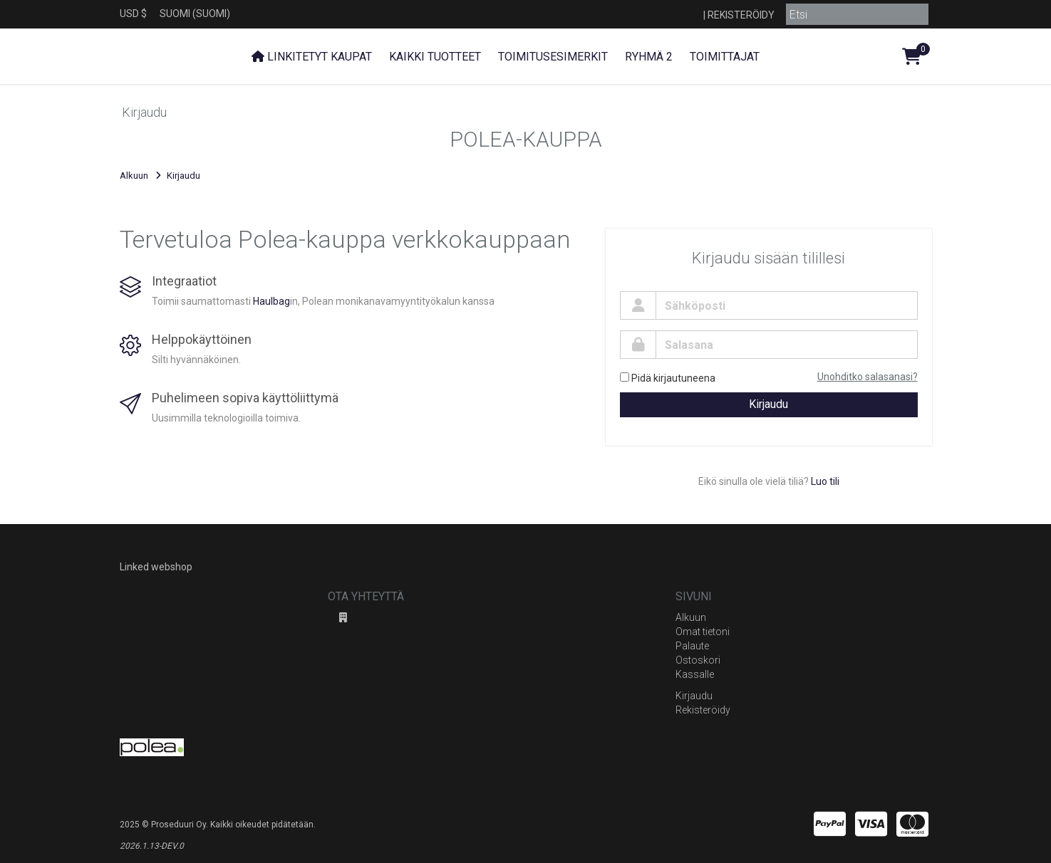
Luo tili (825, 481)
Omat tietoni (702, 631)
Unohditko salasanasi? (867, 376)
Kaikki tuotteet (435, 56)
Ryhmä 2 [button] (649, 56)
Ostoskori (697, 660)
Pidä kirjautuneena (667, 378)
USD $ (133, 13)
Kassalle (694, 674)
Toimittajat (725, 56)
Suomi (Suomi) (195, 13)
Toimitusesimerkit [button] (553, 56)
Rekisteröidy (741, 15)
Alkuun (134, 175)
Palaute (692, 646)
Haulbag (271, 301)
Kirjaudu (768, 404)
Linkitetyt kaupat (312, 56)
